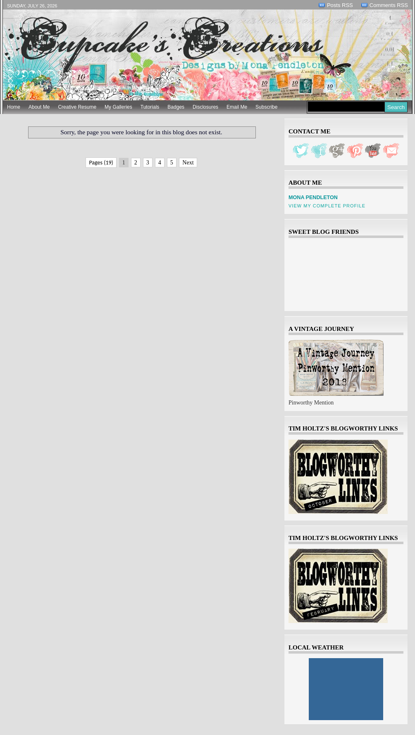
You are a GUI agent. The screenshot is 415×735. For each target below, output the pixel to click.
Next (187, 162)
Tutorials (150, 107)
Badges (175, 107)
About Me (39, 107)
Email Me (237, 107)
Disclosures (205, 107)
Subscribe (266, 107)
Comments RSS (389, 5)
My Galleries (118, 107)
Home (13, 107)
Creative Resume (77, 107)
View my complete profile (327, 205)
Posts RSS (340, 5)
